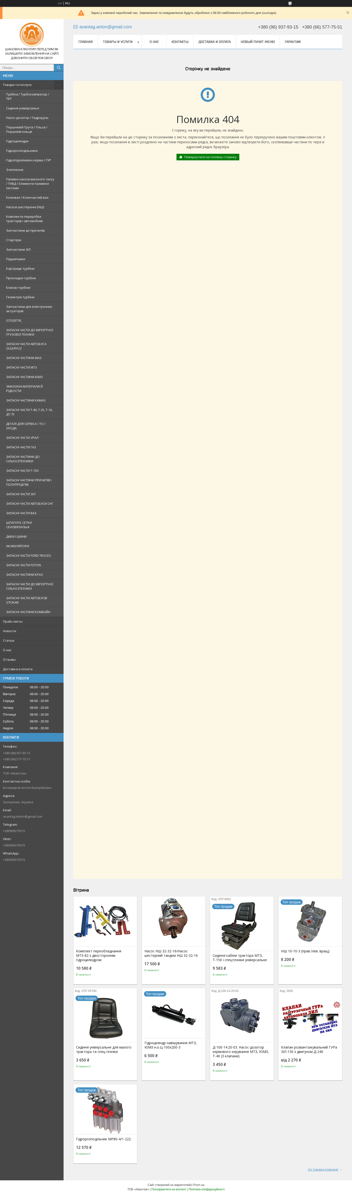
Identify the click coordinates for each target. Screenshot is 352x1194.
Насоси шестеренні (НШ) (25, 207)
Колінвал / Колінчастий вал (27, 197)
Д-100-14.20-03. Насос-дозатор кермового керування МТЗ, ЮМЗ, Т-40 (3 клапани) (241, 1051)
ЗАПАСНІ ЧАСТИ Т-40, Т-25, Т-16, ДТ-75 (29, 412)
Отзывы (9, 659)
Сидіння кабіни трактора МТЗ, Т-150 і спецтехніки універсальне (240, 957)
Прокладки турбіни (21, 278)
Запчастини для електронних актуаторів (29, 308)
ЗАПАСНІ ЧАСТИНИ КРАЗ (24, 574)
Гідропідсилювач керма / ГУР (28, 160)
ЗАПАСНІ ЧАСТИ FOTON (23, 565)
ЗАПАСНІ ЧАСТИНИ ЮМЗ (24, 377)
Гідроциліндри (17, 141)
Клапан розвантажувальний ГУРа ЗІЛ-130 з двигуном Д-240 (309, 1049)
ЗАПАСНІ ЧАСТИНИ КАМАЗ (25, 400)
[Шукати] (59, 67)
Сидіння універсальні (22, 108)
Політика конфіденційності (206, 1189)
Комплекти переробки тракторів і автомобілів (24, 218)
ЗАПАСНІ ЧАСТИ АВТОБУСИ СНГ (29, 503)
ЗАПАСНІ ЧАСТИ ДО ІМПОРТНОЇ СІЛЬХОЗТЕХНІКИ (29, 586)
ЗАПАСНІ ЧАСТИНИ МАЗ (24, 358)
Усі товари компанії (323, 1169)
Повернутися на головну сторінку (210, 157)
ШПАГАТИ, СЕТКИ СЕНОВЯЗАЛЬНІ (19, 524)
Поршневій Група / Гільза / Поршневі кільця (26, 129)
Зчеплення (14, 169)
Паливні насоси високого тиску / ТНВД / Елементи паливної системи (30, 183)
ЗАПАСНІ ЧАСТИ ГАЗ (21, 447)
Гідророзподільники (22, 150)
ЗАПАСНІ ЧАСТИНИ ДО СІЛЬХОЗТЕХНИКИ (23, 458)
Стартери (13, 240)
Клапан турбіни (18, 287)
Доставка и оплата (18, 669)
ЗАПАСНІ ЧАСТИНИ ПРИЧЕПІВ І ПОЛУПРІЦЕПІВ (29, 482)
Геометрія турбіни (20, 297)
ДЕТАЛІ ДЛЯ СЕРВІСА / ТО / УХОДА (25, 426)
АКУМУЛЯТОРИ (17, 546)
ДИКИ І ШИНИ (16, 536)
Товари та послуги (17, 84)
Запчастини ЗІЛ (18, 249)
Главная (85, 42)
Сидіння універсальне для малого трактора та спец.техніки (104, 1049)
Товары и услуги (117, 42)
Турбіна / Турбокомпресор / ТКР (27, 96)
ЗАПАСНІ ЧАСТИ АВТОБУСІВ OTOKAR (26, 600)
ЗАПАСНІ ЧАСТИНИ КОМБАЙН (28, 612)
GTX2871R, (14, 320)
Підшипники (15, 259)
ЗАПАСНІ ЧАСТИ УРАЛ (22, 437)
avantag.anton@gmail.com (22, 816)
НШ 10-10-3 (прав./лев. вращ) (305, 951)
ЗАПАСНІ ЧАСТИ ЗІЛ (20, 494)
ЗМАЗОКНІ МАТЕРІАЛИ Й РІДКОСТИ (24, 388)
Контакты (180, 42)
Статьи (8, 640)
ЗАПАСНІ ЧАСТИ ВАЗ (21, 513)
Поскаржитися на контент (168, 1189)
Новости (9, 631)
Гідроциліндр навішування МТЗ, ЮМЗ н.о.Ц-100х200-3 (170, 1045)
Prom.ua (198, 1185)
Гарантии (293, 42)
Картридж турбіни (20, 268)
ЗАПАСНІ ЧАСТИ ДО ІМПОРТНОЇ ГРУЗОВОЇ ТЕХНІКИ (29, 332)
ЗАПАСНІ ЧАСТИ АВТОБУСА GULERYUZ (26, 346)
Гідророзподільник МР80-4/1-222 (103, 1139)
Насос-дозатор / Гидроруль (27, 117)
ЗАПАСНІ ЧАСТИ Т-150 (22, 470)
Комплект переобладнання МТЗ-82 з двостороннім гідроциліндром (98, 955)
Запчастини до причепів (25, 230)
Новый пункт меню (258, 42)
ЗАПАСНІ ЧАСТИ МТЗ (21, 367)
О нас (7, 650)
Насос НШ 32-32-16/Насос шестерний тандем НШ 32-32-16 (171, 953)
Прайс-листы (13, 621)
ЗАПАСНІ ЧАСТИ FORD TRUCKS (28, 555)
